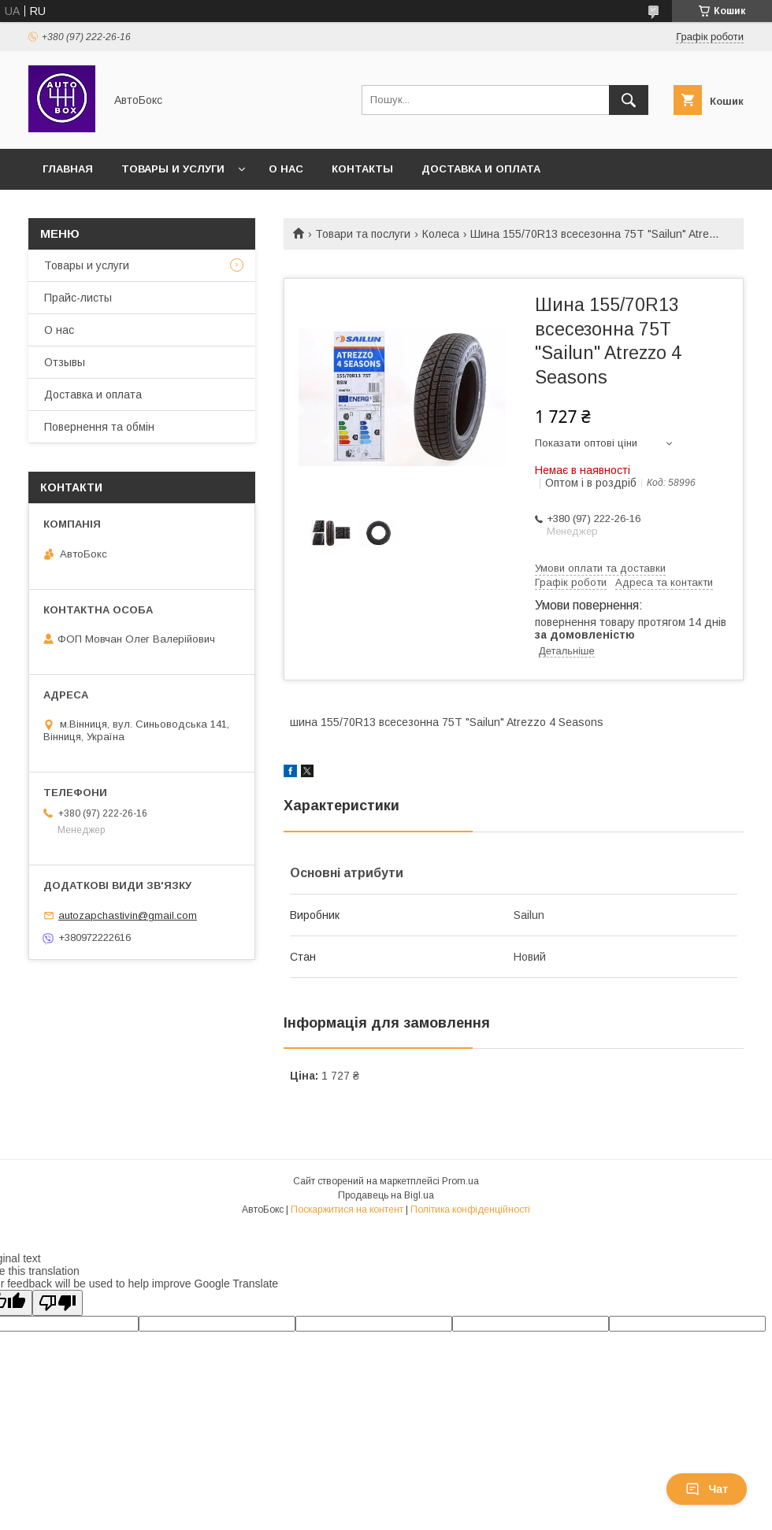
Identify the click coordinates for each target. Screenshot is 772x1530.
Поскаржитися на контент (347, 1209)
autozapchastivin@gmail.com (127, 915)
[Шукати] (628, 100)
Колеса (440, 234)
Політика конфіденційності (470, 1209)
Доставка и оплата (480, 169)
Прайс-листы (78, 297)
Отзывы (64, 362)
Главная (68, 169)
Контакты (362, 169)
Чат (706, 1489)
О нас (286, 169)
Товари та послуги (362, 234)
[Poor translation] (57, 1303)
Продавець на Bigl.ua (386, 1195)
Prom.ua (460, 1181)
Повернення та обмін (99, 426)
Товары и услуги (173, 169)
